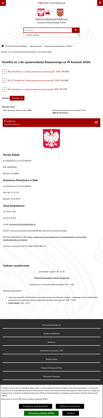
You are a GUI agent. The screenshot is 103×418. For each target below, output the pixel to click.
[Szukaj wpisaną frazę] (76, 30)
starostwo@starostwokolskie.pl (23, 224)
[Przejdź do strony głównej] (51, 17)
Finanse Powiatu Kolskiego (16, 46)
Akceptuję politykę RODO (41, 413)
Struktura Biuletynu (51, 333)
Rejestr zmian (51, 359)
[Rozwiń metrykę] (17, 98)
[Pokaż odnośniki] (3, 3)
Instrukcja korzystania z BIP (51, 350)
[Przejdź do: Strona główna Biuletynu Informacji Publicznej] (2, 46)
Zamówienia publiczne (51, 325)
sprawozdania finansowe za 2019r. (58, 46)
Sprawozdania (36, 46)
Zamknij (71, 413)
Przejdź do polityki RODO (35, 406)
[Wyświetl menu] (100, 3)
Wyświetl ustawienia (70, 406)
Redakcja (51, 342)
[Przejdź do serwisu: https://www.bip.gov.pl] (51, 3)
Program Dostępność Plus (51, 368)
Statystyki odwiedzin (51, 376)
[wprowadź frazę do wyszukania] (47, 30)
